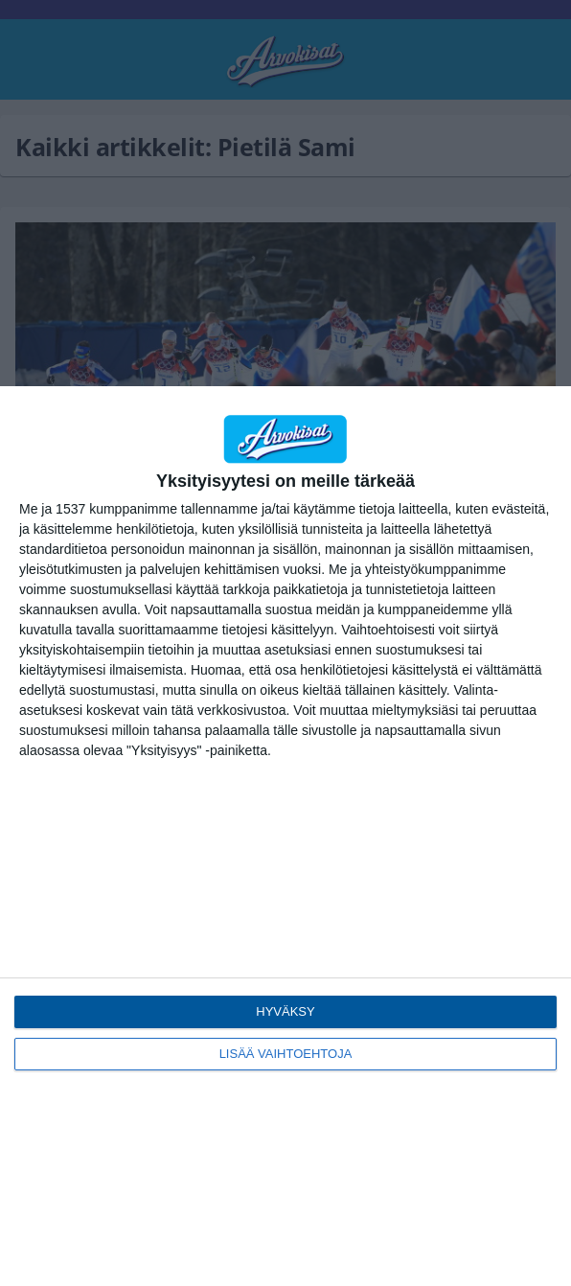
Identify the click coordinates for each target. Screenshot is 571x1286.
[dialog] (285, 836)
